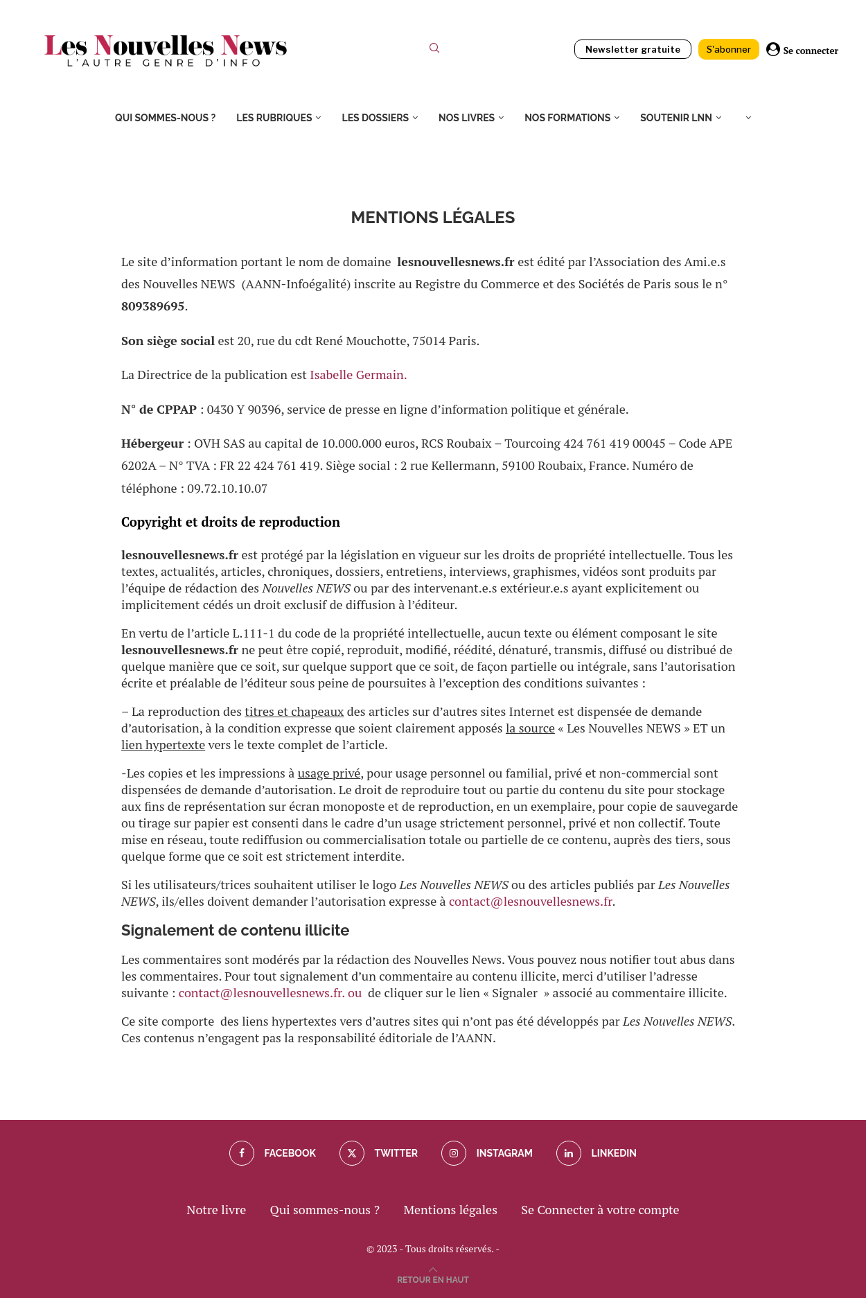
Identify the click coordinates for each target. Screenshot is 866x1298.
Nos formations (567, 117)
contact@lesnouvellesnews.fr (530, 901)
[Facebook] (272, 1153)
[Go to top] (433, 1278)
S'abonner (729, 49)
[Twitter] (378, 1153)
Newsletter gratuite (632, 49)
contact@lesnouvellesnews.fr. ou (273, 992)
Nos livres (467, 117)
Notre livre (216, 1209)
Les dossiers (375, 117)
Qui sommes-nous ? (165, 117)
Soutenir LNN (676, 117)
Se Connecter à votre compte (600, 1209)
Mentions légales (450, 1209)
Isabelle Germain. (358, 374)
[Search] (434, 51)
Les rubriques (274, 117)
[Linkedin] (596, 1153)
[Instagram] (486, 1153)
